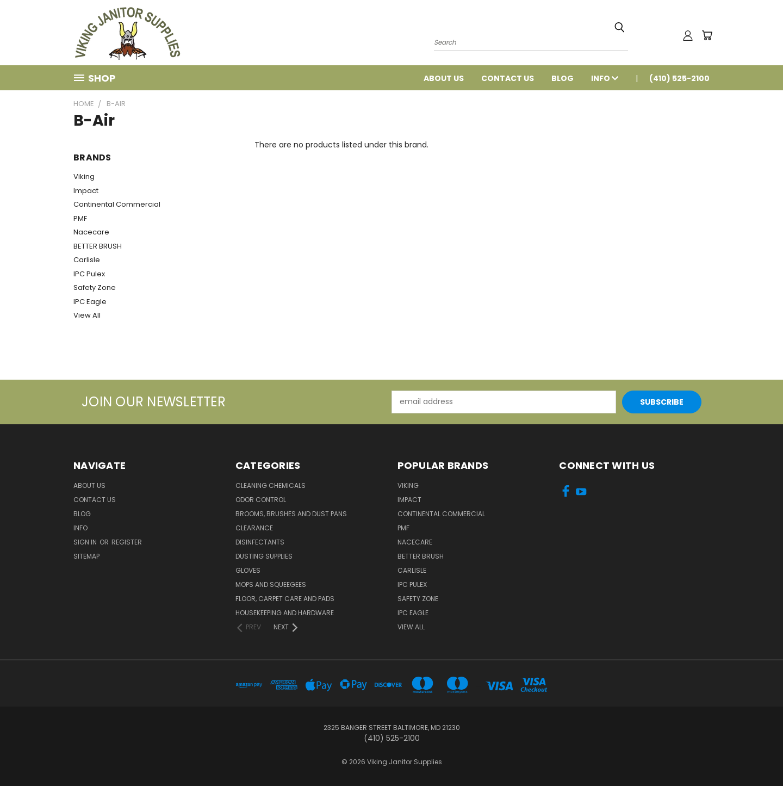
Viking (84, 176)
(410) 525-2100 (679, 78)
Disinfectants (259, 542)
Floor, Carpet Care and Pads (284, 598)
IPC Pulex (89, 274)
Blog (562, 78)
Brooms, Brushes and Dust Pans (291, 513)
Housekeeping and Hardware (284, 612)
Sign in (85, 542)
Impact (85, 190)
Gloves (247, 570)
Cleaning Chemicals (270, 485)
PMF (80, 218)
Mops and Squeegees (270, 584)
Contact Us (507, 78)
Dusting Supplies (264, 556)
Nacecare (91, 232)
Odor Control (260, 499)
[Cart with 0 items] (706, 35)
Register (126, 542)
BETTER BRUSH (97, 246)
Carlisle (86, 260)
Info (604, 78)
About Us (444, 78)
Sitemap (86, 556)
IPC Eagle (90, 301)
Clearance (254, 528)
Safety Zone (94, 287)
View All (87, 315)
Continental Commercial (116, 204)
